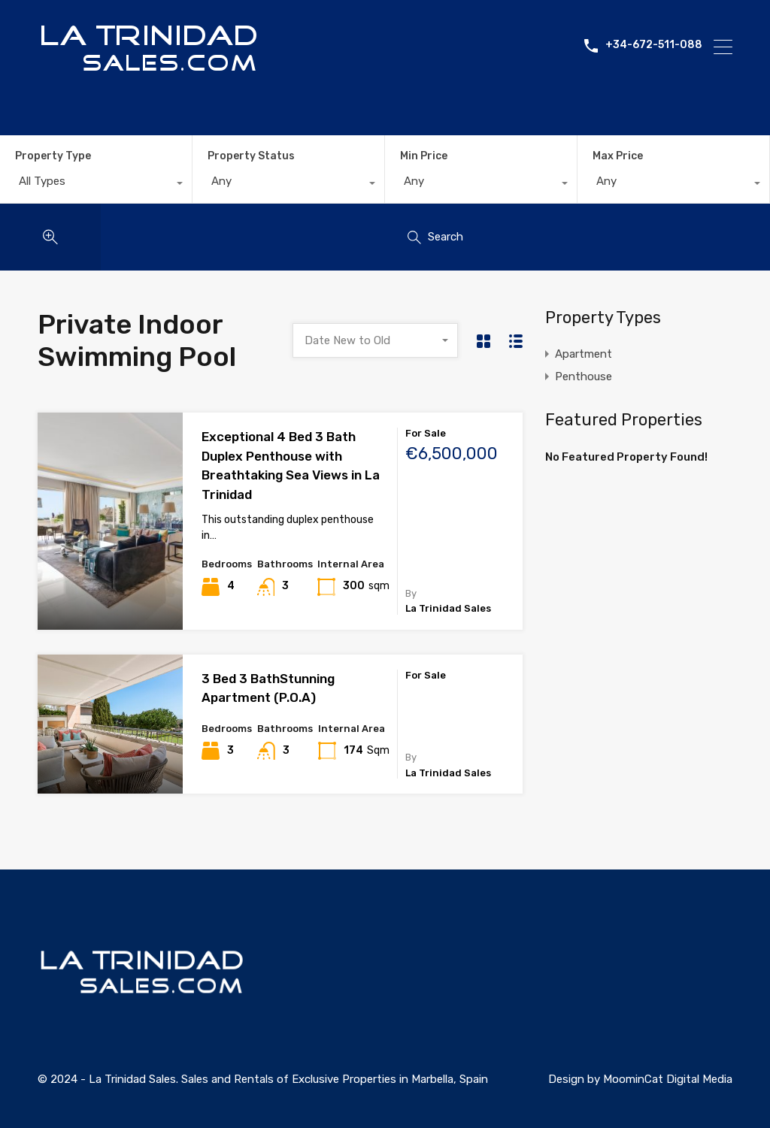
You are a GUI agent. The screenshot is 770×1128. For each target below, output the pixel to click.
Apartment (583, 354)
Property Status (251, 156)
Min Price (423, 156)
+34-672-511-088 (653, 47)
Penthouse (583, 376)
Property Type (53, 156)
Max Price (618, 156)
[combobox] (96, 185)
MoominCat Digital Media (667, 1079)
